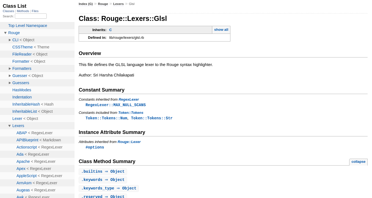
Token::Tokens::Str (152, 118)
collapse (358, 162)
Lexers (118, 4)
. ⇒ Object (103, 172)
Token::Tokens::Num (106, 118)
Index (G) (86, 4)
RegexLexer (129, 99)
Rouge (103, 4)
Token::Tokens (131, 113)
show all (221, 30)
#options (95, 147)
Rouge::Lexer (129, 142)
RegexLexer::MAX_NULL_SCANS (116, 105)
